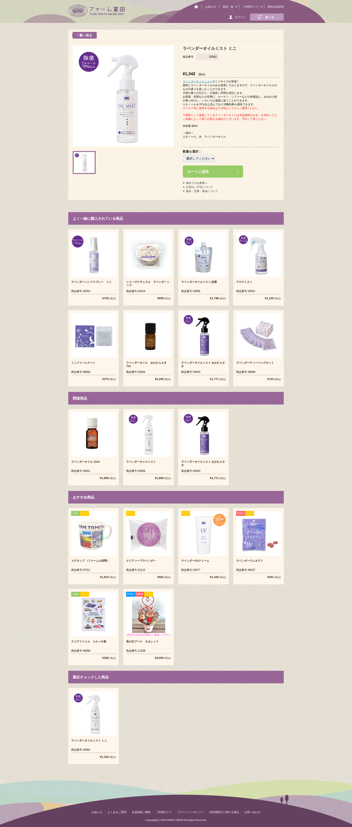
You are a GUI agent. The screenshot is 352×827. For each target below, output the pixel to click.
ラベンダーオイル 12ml (85, 461)
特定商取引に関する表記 (224, 812)
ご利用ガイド (250, 6)
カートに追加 (198, 171)
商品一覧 (228, 6)
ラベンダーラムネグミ (249, 560)
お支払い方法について (199, 187)
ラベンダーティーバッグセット (255, 362)
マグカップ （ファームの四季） (90, 560)
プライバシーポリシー (190, 812)
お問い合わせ (252, 812)
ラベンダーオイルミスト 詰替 (199, 282)
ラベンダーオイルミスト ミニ (89, 740)
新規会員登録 (276, 6)
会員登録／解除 (141, 812)
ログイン (240, 17)
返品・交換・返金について (202, 191)
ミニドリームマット (83, 362)
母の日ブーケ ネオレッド (142, 641)
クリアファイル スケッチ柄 (88, 641)
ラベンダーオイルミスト (197, 81)
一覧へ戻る (84, 35)
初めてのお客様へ (196, 183)
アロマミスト (244, 282)
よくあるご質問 (117, 812)
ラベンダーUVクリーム (195, 560)
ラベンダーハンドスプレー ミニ (91, 282)
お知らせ (210, 6)
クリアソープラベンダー (141, 560)
